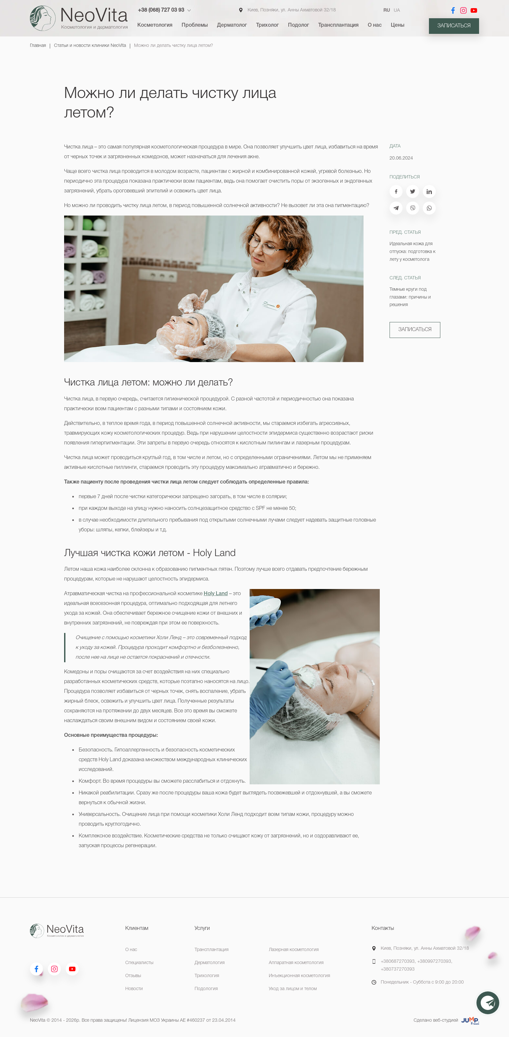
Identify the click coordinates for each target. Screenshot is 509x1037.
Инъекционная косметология (299, 976)
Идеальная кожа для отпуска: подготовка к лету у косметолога (412, 252)
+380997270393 (434, 962)
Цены (398, 25)
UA (397, 10)
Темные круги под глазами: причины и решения (410, 297)
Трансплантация (338, 25)
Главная (38, 46)
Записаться (454, 26)
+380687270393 (398, 962)
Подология (206, 989)
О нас (375, 25)
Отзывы (133, 976)
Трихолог (267, 25)
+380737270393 (398, 969)
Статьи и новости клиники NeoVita (90, 46)
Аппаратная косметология (296, 963)
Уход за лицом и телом (293, 989)
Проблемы (195, 25)
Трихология (207, 976)
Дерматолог (232, 25)
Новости (134, 989)
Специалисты (139, 963)
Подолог (298, 25)
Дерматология (210, 963)
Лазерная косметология (294, 950)
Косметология (154, 25)
